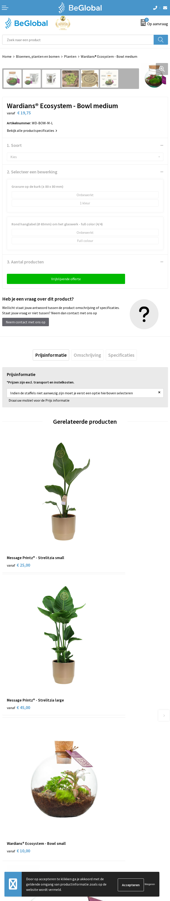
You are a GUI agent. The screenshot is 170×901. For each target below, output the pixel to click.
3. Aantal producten (25, 262)
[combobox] (78, 40)
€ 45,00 (101, 524)
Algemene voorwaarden (20, 792)
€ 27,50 (101, 627)
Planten (70, 56)
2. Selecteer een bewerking (32, 171)
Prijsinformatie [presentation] (51, 355)
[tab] (51, 354)
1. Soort (14, 145)
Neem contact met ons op (25, 322)
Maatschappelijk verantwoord (109, 709)
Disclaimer (10, 812)
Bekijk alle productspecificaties (32, 130)
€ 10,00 (18, 627)
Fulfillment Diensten (103, 716)
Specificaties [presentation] (121, 355)
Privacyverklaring (15, 805)
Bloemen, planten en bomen (38, 56)
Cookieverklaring (15, 798)
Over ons (93, 703)
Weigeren (150, 884)
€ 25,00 (18, 524)
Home (7, 56)
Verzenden (157, 850)
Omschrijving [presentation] (87, 355)
